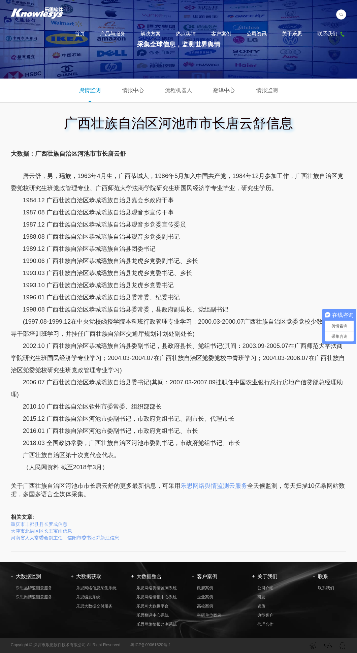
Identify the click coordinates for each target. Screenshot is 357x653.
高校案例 (205, 606)
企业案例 (205, 597)
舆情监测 (90, 90)
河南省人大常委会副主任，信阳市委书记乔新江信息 (65, 537)
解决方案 (150, 33)
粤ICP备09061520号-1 (150, 645)
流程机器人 (178, 90)
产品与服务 (112, 33)
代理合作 (265, 624)
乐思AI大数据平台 (152, 606)
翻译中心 (224, 90)
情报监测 (267, 90)
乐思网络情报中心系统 (156, 597)
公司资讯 (257, 33)
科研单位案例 (209, 615)
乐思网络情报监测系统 (156, 624)
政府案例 (205, 588)
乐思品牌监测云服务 (34, 588)
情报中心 (133, 90)
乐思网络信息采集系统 (96, 588)
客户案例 (221, 33)
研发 (261, 597)
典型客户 (265, 615)
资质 (261, 606)
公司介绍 (265, 588)
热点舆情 (186, 33)
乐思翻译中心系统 (152, 615)
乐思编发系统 (88, 597)
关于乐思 (292, 33)
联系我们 (331, 34)
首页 (80, 33)
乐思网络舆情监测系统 (156, 588)
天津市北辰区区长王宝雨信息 (41, 531)
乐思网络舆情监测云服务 (214, 485)
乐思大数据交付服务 (94, 606)
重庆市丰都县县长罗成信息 (39, 524)
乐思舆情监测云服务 (34, 597)
